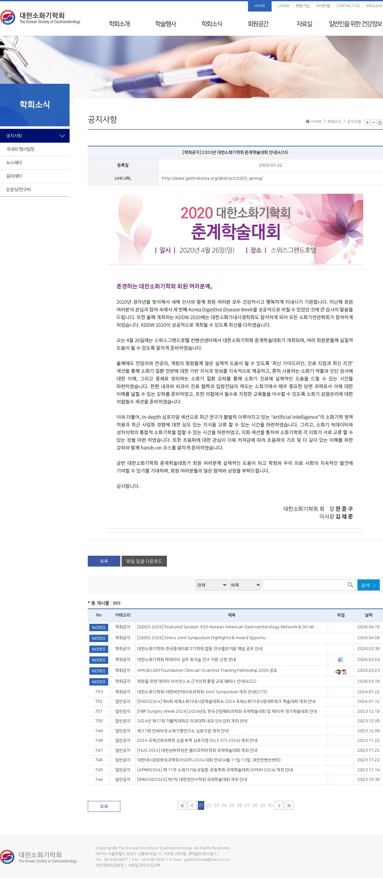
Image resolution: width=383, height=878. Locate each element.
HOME (259, 6)
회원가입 (303, 6)
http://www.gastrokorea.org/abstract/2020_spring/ (212, 178)
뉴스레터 (14, 162)
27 (247, 805)
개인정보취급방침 (110, 865)
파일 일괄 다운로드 (144, 561)
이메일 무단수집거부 (144, 865)
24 (224, 805)
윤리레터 (14, 176)
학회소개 (119, 23)
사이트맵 (323, 6)
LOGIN (283, 6)
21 (201, 805)
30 (270, 805)
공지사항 (14, 135)
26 (239, 805)
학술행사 (165, 23)
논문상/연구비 (18, 189)
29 (262, 805)
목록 (104, 561)
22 (208, 805)
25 (231, 805)
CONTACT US (348, 6)
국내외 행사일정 (20, 149)
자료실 (304, 23)
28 (254, 805)
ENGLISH (374, 6)
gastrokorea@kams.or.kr (207, 860)
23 (216, 805)
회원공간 (258, 23)
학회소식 (211, 23)
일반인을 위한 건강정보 (355, 23)
